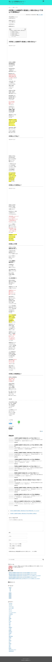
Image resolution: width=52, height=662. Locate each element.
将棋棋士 (10, 627)
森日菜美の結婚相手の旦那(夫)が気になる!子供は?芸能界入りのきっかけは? (22, 577)
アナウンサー (11, 606)
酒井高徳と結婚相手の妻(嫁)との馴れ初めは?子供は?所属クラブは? (28, 487)
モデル (10, 615)
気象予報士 (11, 636)
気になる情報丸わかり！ (17, 1)
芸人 (9, 642)
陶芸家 (10, 648)
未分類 (10, 633)
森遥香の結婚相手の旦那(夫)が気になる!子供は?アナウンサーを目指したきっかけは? (24, 578)
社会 (9, 639)
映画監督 (10, 631)
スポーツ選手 (40, 14)
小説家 (10, 628)
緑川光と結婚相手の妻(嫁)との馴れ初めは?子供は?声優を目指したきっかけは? (23, 511)
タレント (10, 609)
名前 (9, 532)
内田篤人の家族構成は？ (16, 35)
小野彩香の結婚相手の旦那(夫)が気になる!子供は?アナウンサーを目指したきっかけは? (25, 575)
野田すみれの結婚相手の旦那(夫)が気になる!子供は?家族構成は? (27, 501)
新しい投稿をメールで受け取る (15, 545)
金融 (9, 646)
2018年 (10, 598)
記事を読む (16, 442)
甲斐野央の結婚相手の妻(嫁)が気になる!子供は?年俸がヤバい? (27, 466)
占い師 (10, 621)
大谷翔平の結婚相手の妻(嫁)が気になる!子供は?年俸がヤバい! (27, 438)
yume (42, 431)
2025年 (10, 592)
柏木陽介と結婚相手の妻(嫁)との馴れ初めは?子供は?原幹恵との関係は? (22, 513)
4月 (10, 588)
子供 (9, 625)
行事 (9, 645)
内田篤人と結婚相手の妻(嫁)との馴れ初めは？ (18, 30)
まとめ (15, 36)
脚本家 (10, 640)
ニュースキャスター (12, 612)
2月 (10, 589)
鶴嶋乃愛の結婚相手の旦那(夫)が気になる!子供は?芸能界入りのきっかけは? (22, 574)
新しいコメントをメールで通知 (15, 543)
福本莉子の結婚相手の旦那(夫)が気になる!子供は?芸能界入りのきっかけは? (22, 572)
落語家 (10, 643)
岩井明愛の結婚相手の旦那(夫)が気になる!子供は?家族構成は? (27, 494)
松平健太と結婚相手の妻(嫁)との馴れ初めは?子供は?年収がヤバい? (28, 452)
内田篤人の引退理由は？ (16, 32)
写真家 (10, 618)
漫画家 (10, 637)
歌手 (9, 634)
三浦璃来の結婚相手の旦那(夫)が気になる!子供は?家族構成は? (27, 459)
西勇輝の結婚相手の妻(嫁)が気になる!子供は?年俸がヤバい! (26, 473)
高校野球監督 (11, 651)
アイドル (10, 605)
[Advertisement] (26, 53)
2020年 (10, 596)
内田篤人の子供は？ (15, 31)
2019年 (10, 597)
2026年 (10, 587)
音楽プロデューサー (12, 649)
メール (10, 536)
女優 (9, 624)
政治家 (10, 630)
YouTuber (10, 603)
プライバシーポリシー (26, 658)
